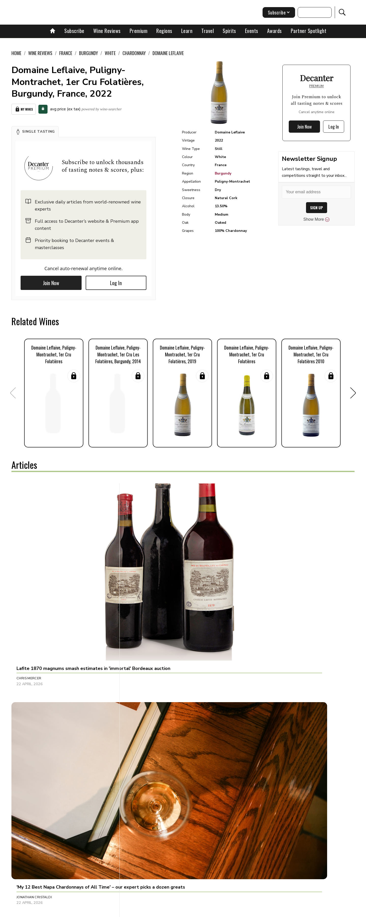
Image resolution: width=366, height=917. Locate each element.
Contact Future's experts (123, 911)
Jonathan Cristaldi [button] (147, 569)
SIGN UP (316, 207)
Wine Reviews (107, 30)
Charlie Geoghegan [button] (35, 785)
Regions (164, 30)
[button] (35, 129)
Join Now (51, 281)
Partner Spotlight (309, 30)
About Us (88, 911)
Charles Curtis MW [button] (148, 680)
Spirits (229, 30)
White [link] (110, 53)
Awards (274, 30)
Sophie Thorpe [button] (256, 680)
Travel (207, 30)
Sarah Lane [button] (27, 680)
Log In (116, 281)
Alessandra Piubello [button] (262, 785)
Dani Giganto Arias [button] (260, 569)
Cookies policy (161, 911)
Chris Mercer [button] (29, 569)
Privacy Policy (192, 911)
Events (251, 30)
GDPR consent (262, 911)
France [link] (65, 53)
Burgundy (223, 173)
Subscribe (74, 30)
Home (16, 53)
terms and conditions (227, 911)
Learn (187, 30)
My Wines (23, 108)
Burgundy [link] (88, 53)
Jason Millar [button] (142, 785)
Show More (316, 219)
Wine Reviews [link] (40, 53)
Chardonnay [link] (134, 53)
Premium (139, 30)
